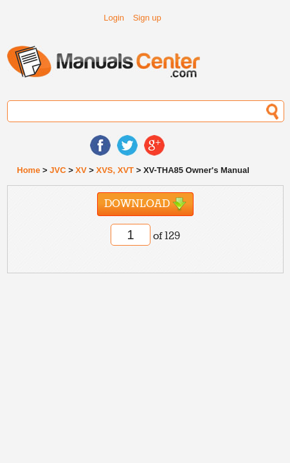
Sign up (147, 18)
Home (28, 170)
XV (80, 170)
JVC (58, 170)
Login (114, 18)
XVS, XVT (115, 170)
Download (145, 204)
